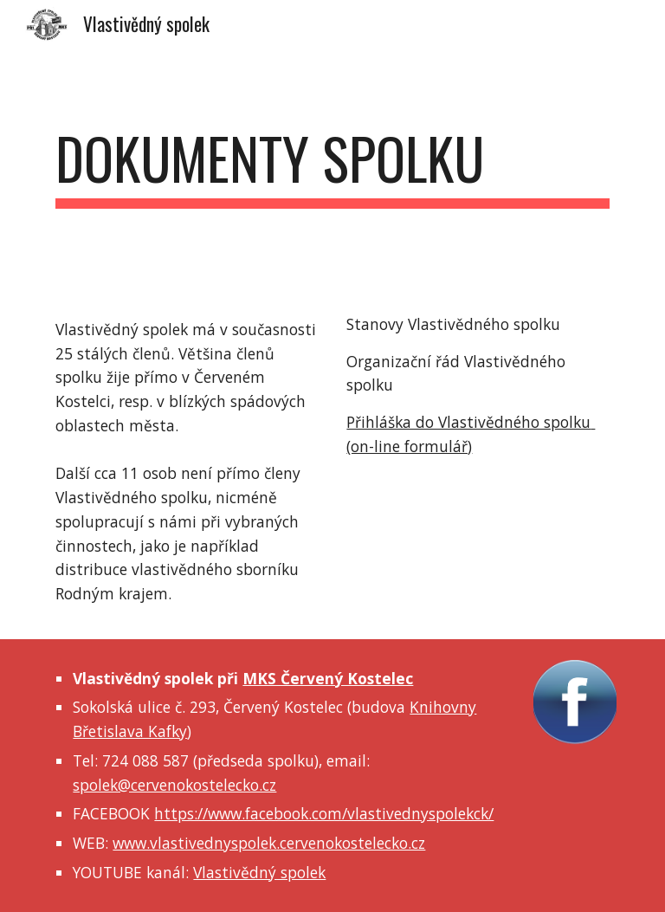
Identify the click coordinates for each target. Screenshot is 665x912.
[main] (332, 167)
